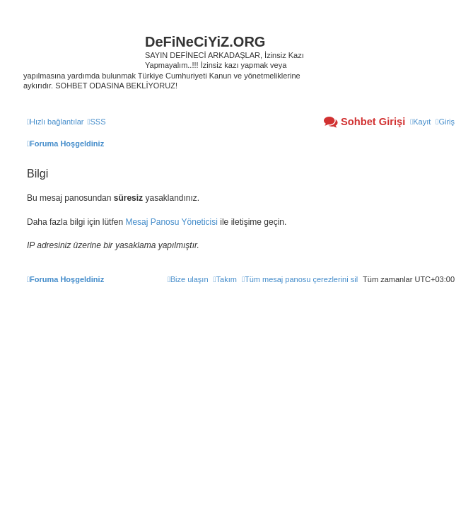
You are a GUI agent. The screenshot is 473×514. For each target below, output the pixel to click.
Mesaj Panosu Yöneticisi (171, 222)
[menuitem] (96, 121)
